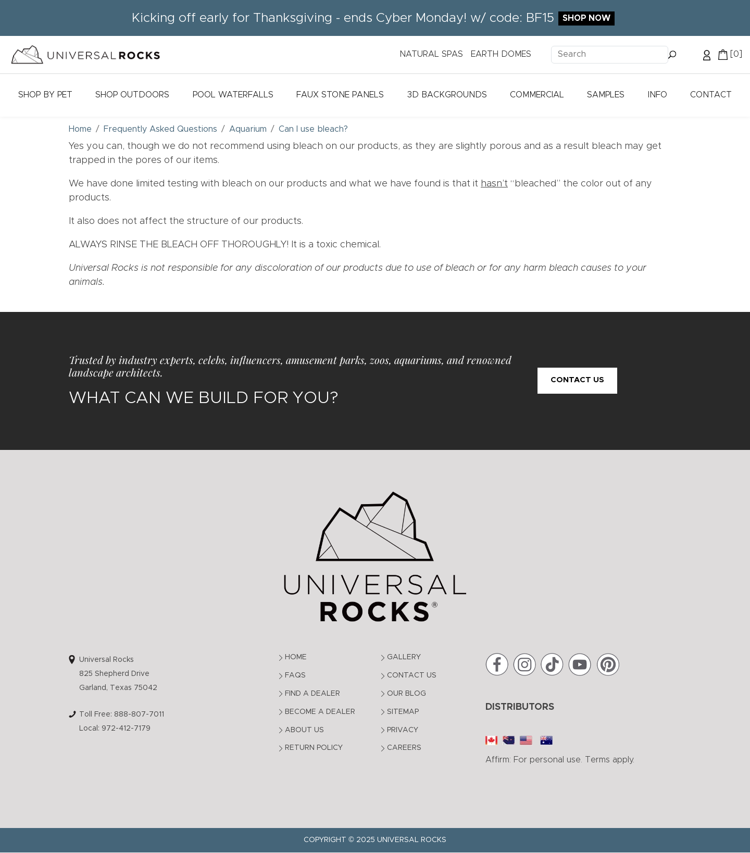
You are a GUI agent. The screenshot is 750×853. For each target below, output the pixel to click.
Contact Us (577, 380)
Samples (605, 95)
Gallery (404, 657)
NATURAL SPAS (431, 54)
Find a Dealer (312, 693)
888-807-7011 (139, 714)
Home (296, 657)
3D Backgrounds (447, 95)
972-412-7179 (126, 728)
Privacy (402, 730)
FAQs (295, 675)
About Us (304, 730)
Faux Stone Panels (340, 95)
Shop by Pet (45, 95)
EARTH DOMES (501, 54)
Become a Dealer (320, 712)
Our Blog (406, 693)
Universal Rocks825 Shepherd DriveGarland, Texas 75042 (118, 673)
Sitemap (403, 712)
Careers (404, 747)
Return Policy (314, 747)
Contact (711, 95)
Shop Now (586, 18)
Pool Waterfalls (233, 95)
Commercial (537, 95)
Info (657, 95)
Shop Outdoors (132, 95)
